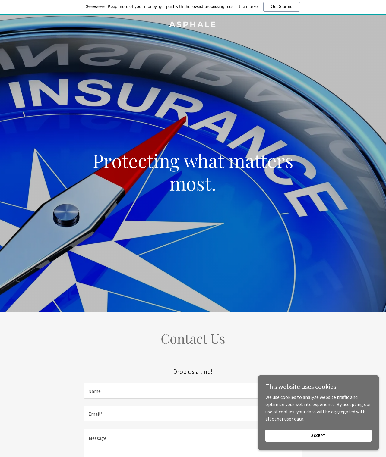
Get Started (282, 7)
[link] (193, 25)
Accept (318, 435)
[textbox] (193, 391)
